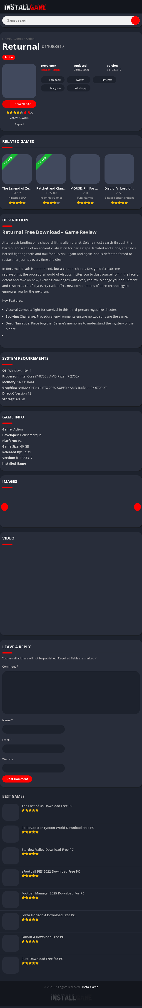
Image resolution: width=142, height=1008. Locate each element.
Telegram (52, 90)
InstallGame (90, 989)
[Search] (71, 21)
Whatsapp (78, 90)
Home (6, 41)
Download (17, 106)
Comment (10, 668)
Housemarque (50, 72)
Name (7, 722)
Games (18, 41)
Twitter (77, 82)
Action (30, 41)
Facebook (52, 82)
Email (7, 742)
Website (7, 761)
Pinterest (103, 82)
